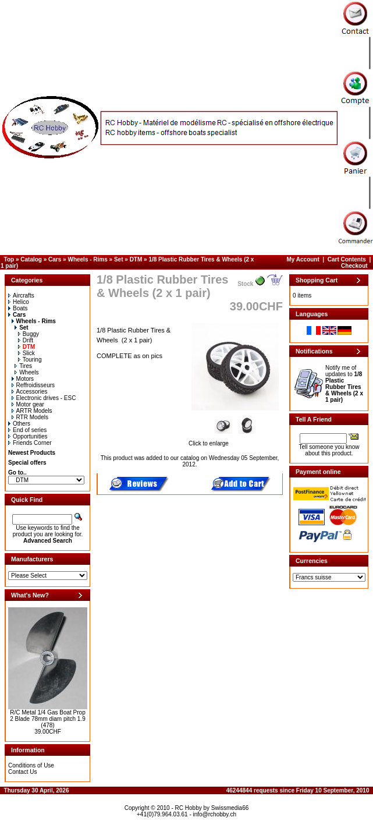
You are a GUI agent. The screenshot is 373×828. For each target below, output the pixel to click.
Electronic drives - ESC (44, 398)
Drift (25, 340)
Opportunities (27, 436)
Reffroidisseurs (33, 385)
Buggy (28, 334)
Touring (30, 359)
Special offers (27, 462)
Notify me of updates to (344, 384)
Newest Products (31, 453)
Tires (23, 366)
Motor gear (28, 404)
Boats (18, 308)
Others (19, 423)
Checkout (354, 266)
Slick (26, 353)
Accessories (30, 391)
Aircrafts (21, 295)
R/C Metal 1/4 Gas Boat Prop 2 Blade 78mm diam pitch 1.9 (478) (48, 718)
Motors (23, 379)
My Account (303, 259)
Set (118, 259)
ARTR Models (32, 411)
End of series (27, 430)
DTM (136, 259)
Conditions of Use (31, 765)
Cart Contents (347, 259)
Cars (54, 259)
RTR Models (30, 417)
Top (9, 259)
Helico (18, 302)
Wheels (26, 372)
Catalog (31, 259)
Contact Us (22, 772)
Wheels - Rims (87, 259)
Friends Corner (30, 443)
